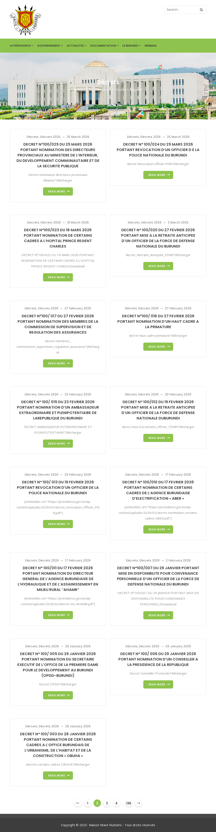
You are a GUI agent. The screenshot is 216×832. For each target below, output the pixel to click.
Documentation (104, 46)
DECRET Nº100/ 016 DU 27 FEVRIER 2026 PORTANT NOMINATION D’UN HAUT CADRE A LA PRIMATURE (158, 321)
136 (128, 803)
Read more (56, 191)
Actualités (76, 46)
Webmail (151, 46)
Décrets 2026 (50, 137)
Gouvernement (50, 46)
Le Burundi (131, 46)
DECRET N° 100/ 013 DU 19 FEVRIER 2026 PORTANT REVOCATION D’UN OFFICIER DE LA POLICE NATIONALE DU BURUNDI (58, 487)
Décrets (33, 137)
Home (78, 89)
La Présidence (21, 46)
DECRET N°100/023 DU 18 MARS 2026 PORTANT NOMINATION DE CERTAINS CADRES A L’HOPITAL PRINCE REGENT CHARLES (58, 238)
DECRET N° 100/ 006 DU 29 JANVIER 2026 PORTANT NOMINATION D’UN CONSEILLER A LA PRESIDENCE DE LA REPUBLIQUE (158, 659)
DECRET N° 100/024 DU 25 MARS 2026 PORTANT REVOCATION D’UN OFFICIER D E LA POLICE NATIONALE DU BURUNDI (158, 150)
